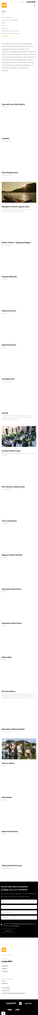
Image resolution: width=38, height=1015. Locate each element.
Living (3, 25)
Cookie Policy (6, 990)
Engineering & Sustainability (10, 20)
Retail (3, 23)
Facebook (5, 971)
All (2, 14)
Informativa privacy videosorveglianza (13, 993)
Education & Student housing (10, 31)
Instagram (5, 966)
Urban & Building (7, 17)
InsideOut (5, 983)
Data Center (5, 28)
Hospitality (5, 36)
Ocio (3, 981)
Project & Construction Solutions (11, 33)
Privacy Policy (6, 988)
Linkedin (4, 968)
